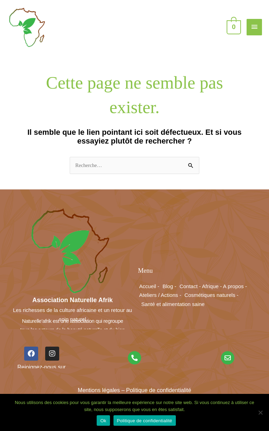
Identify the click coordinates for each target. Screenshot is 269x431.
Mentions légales (99, 390)
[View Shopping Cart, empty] (233, 26)
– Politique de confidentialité (155, 390)
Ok (103, 420)
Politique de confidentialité (144, 420)
